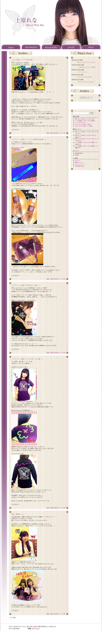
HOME (11, 47)
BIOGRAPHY (79, 153)
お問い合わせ (36, 628)
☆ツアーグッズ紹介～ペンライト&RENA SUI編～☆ (28, 139)
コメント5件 (62, 352)
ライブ (36, 288)
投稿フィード (79, 162)
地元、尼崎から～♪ (17, 514)
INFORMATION (31, 47)
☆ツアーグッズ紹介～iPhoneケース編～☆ (25, 285)
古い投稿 (12, 617)
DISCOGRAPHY (51, 47)
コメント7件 (62, 133)
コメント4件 (62, 614)
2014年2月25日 (54, 279)
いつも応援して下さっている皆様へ (86, 67)
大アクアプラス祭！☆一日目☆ (85, 81)
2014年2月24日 (54, 352)
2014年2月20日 (54, 507)
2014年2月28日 (54, 133)
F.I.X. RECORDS (29, 628)
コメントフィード (80, 164)
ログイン (77, 160)
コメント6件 (62, 279)
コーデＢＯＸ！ (47, 517)
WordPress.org (79, 166)
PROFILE (71, 47)
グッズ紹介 (14, 142)
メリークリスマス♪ (82, 72)
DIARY (91, 47)
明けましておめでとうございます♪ (86, 62)
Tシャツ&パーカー (20, 363)
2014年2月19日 (54, 614)
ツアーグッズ (25, 295)
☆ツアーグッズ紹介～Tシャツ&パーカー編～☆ (27, 359)
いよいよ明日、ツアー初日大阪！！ (23, 60)
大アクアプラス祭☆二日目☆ (84, 77)
